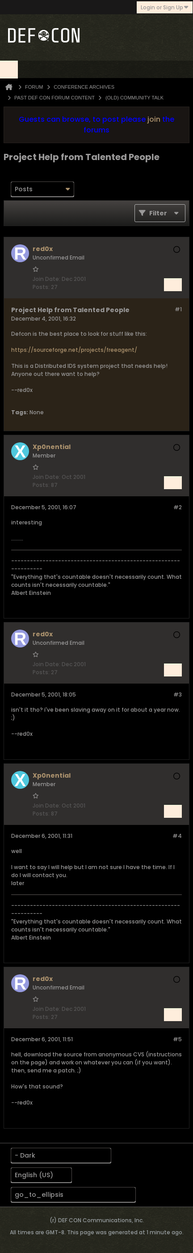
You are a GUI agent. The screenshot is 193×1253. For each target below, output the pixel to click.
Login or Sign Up (165, 7)
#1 (178, 309)
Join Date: (46, 279)
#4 (177, 836)
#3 (177, 694)
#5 (177, 1039)
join (153, 119)
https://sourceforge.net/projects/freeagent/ (74, 350)
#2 (177, 507)
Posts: (41, 287)
